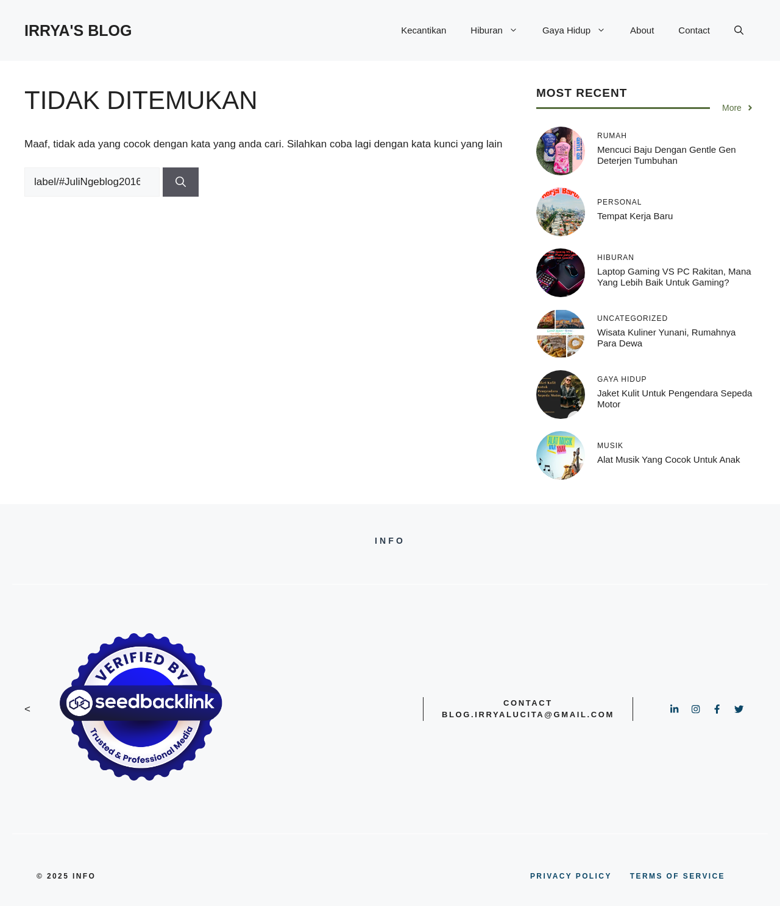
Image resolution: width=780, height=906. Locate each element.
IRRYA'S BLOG (78, 30)
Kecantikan (423, 30)
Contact (694, 30)
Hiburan (500, 30)
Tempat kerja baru (635, 216)
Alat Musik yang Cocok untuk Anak (668, 459)
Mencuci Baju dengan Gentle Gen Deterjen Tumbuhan (666, 155)
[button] (739, 30)
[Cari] (181, 182)
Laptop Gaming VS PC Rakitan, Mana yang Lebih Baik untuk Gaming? (674, 276)
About (642, 30)
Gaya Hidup (580, 30)
